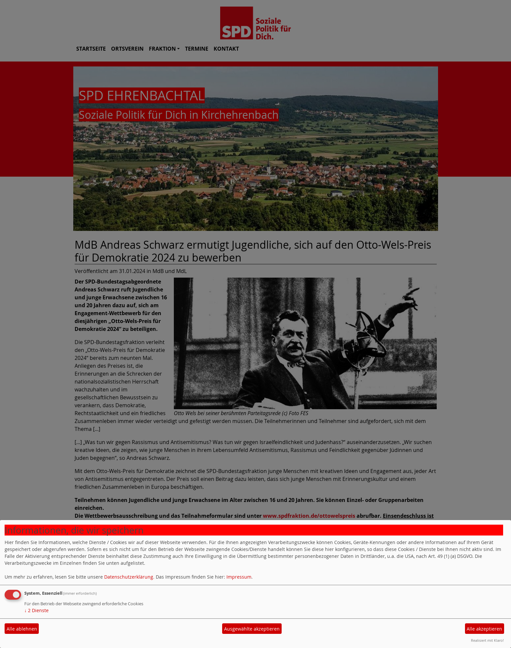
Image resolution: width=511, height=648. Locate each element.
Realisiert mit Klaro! (487, 640)
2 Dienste (36, 610)
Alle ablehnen (22, 629)
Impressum (238, 577)
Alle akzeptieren (484, 629)
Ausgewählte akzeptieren (252, 629)
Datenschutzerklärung (128, 577)
